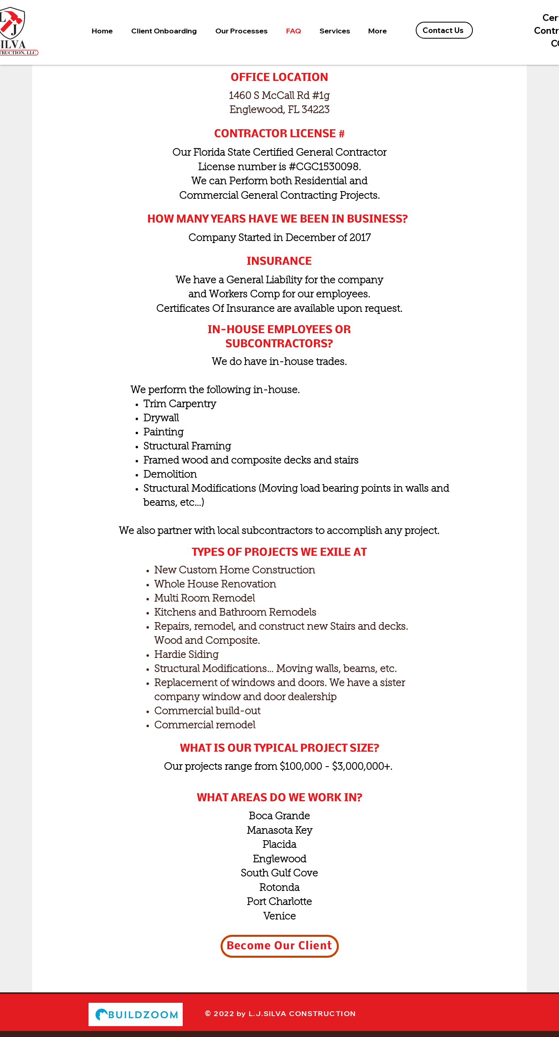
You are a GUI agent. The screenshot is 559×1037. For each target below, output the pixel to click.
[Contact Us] (444, 30)
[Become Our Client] (280, 946)
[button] (164, 31)
